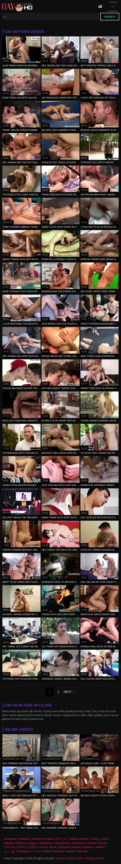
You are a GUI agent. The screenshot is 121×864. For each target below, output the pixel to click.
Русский (82, 851)
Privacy (90, 858)
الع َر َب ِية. (10, 851)
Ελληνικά (64, 847)
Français (24, 838)
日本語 (32, 847)
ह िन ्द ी (62, 838)
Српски (92, 843)
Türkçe (95, 838)
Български (10, 838)
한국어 (21, 847)
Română (57, 851)
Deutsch (37, 838)
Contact (60, 858)
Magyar (32, 843)
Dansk (52, 847)
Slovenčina (78, 843)
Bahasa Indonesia (82, 847)
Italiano (100, 847)
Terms (100, 858)
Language (100, 6)
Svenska (70, 851)
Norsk (102, 843)
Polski (46, 851)
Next (68, 691)
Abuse (71, 858)
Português (24, 851)
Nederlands (46, 843)
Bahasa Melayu (80, 838)
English (48, 838)
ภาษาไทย (9, 847)
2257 (80, 858)
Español (8, 843)
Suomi (42, 847)
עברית (36, 851)
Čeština (20, 843)
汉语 (104, 838)
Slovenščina (62, 843)
